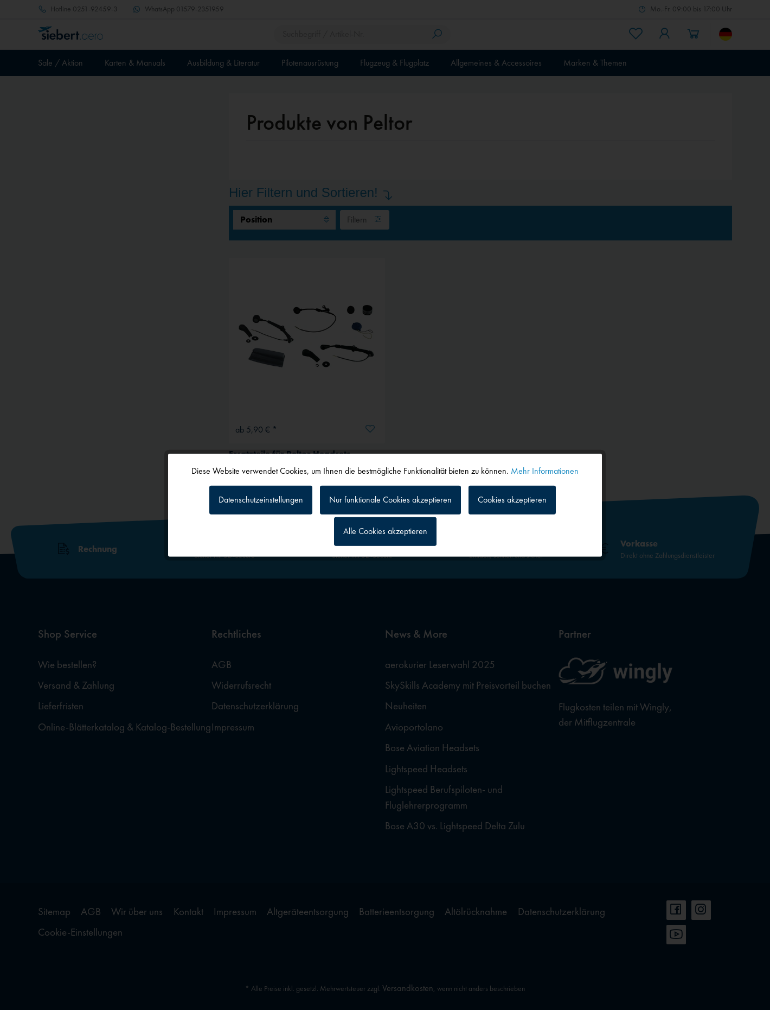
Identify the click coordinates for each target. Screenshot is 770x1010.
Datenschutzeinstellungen (261, 499)
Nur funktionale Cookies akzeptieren (390, 499)
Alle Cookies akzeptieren (385, 531)
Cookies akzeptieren (512, 499)
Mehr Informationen (545, 470)
